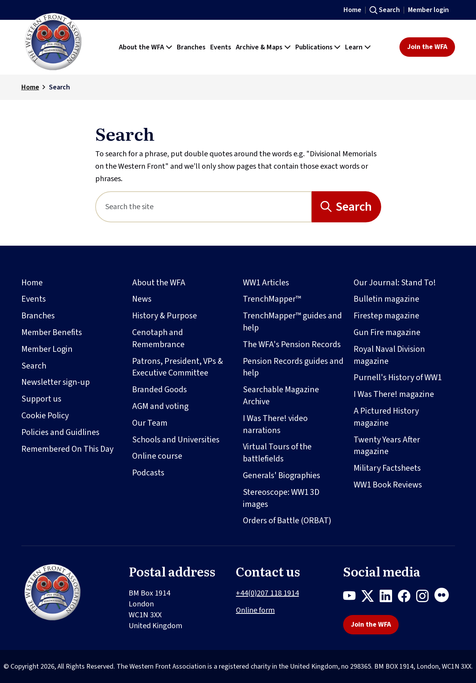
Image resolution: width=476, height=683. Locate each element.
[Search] (203, 206)
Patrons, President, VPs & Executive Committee (177, 367)
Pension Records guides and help (293, 367)
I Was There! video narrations (275, 424)
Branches (38, 315)
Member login (428, 10)
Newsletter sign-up (55, 382)
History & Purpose (164, 315)
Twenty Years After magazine (387, 445)
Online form (255, 610)
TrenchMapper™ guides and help (292, 321)
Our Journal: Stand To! (395, 282)
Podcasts (148, 472)
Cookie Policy (45, 415)
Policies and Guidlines (60, 432)
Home (352, 10)
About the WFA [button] (141, 47)
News (142, 299)
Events (33, 299)
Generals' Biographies (281, 475)
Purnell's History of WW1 (398, 377)
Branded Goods (159, 389)
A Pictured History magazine (386, 417)
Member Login (47, 349)
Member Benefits (51, 332)
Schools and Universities (176, 439)
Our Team (149, 423)
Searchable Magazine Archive (281, 395)
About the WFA (158, 282)
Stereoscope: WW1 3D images (281, 498)
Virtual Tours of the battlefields (277, 452)
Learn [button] (354, 47)
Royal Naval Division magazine (389, 355)
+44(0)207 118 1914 (267, 593)
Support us (41, 399)
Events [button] (220, 47)
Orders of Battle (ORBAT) (287, 520)
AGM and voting (160, 406)
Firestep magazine (386, 315)
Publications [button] (314, 47)
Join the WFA (427, 47)
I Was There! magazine (394, 394)
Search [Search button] (354, 207)
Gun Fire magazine (387, 332)
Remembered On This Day (67, 449)
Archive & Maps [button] (259, 47)
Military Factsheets (387, 468)
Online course (157, 456)
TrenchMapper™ (272, 299)
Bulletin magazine (386, 299)
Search (389, 10)
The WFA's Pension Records (292, 344)
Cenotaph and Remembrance (158, 338)
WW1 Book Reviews (388, 485)
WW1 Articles (266, 282)
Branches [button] (191, 47)
